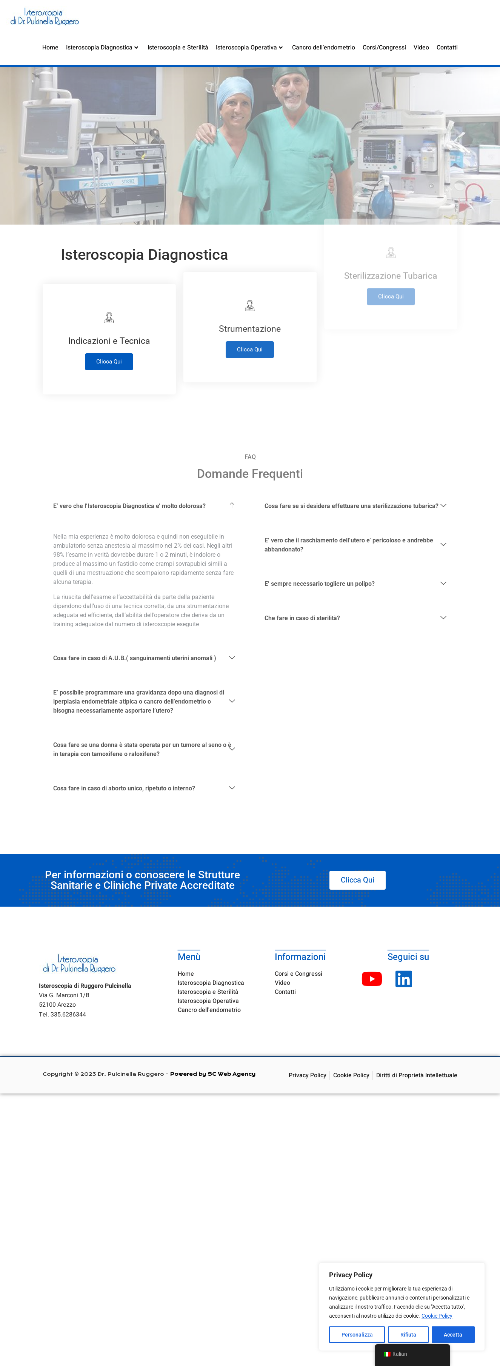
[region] (402, 1307)
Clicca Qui (109, 333)
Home (50, 47)
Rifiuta (408, 1335)
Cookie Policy (437, 1316)
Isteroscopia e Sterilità (178, 47)
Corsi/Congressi (384, 47)
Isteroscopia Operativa (249, 47)
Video (421, 47)
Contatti (447, 47)
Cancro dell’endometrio (323, 47)
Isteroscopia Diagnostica (102, 47)
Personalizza (357, 1335)
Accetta (453, 1335)
